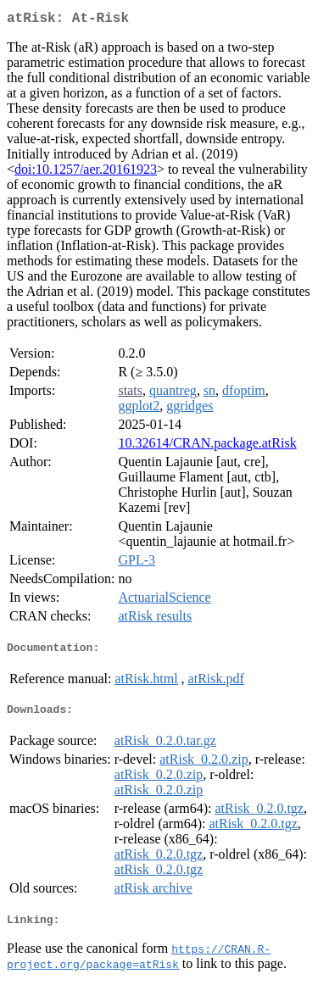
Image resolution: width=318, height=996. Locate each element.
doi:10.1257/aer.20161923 (85, 172)
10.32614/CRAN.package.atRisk (207, 446)
